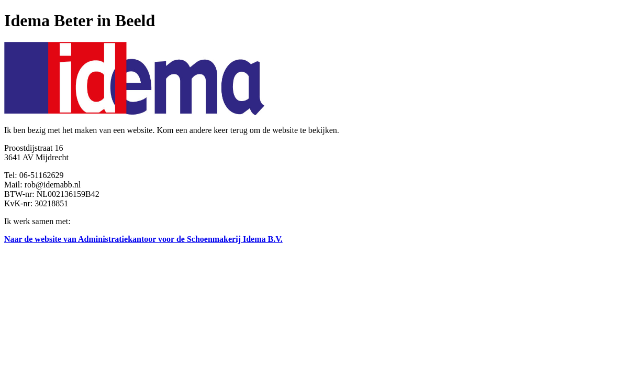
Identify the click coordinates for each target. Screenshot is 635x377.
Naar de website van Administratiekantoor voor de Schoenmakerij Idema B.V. (143, 239)
